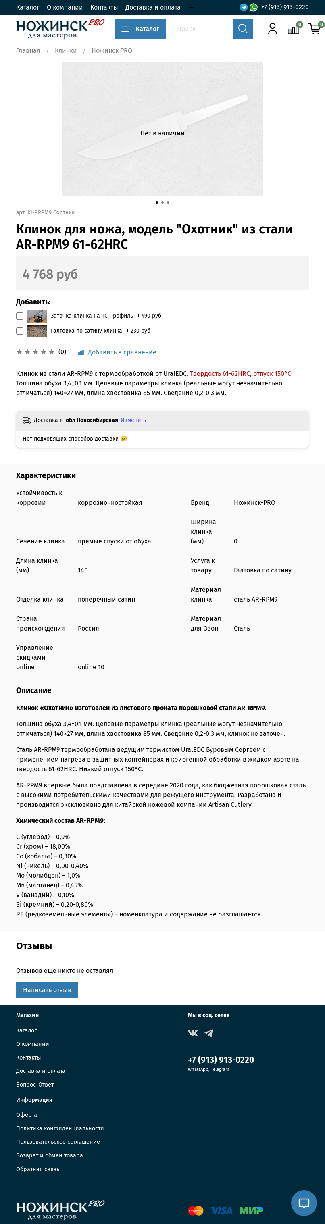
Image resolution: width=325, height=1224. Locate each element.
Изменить (133, 420)
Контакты (104, 7)
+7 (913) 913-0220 (285, 7)
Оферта (26, 1115)
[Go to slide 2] (162, 202)
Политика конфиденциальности (60, 1128)
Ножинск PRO (112, 50)
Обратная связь (37, 1169)
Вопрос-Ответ (35, 1084)
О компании (65, 7)
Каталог (28, 7)
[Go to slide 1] (157, 202)
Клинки (66, 50)
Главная (28, 50)
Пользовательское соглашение (58, 1142)
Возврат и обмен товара (49, 1155)
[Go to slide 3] (168, 202)
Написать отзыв (47, 990)
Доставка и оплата (153, 7)
